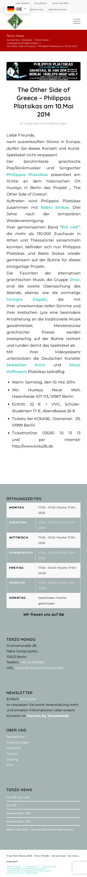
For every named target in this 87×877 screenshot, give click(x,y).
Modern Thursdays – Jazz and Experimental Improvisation (39, 829)
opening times (57, 9)
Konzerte (13, 748)
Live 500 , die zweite (18, 797)
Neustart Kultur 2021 (18, 813)
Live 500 (11, 805)
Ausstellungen (17, 742)
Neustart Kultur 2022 (18, 821)
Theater (12, 754)
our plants (40, 3)
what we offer (60, 3)
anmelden (28, 699)
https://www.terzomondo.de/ (39, 668)
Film (10, 765)
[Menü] (75, 21)
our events (22, 3)
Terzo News (15, 36)
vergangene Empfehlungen (45, 123)
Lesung (12, 759)
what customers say (31, 9)
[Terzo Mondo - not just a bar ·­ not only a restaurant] (36, 21)
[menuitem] (23, 3)
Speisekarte (15, 737)
